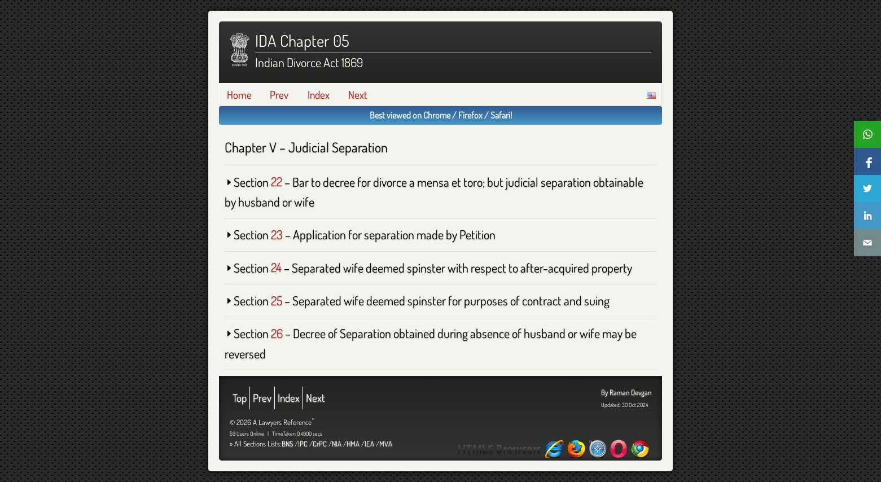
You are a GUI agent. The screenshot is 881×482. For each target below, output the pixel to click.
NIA (336, 443)
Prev (279, 94)
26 (277, 333)
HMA (353, 443)
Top (240, 398)
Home (239, 94)
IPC (303, 443)
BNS (287, 443)
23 (277, 234)
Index (319, 94)
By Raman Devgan (626, 392)
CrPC (320, 443)
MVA (385, 443)
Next (357, 94)
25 (276, 300)
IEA (369, 443)
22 (276, 182)
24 (276, 267)
